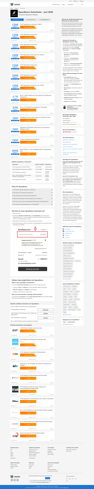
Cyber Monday (51, 454)
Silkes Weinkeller (72, 309)
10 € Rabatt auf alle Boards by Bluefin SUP (33, 339)
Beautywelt (65, 291)
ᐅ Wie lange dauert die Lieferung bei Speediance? (24, 195)
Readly (70, 307)
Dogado (65, 296)
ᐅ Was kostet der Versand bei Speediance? (22, 192)
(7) (31, 19)
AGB (49, 467)
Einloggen (82, 1)
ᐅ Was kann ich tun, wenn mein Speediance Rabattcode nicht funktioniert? (30, 201)
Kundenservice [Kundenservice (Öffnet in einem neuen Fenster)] (67, 233)
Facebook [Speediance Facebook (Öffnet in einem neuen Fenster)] (66, 235)
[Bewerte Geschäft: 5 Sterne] (70, 132)
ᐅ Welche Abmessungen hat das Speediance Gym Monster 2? (27, 198)
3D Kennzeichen (66, 286)
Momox (64, 301)
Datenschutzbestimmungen (43, 482)
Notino (11, 454)
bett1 (72, 291)
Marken (16, 8)
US (67, 478)
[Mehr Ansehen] (82, 319)
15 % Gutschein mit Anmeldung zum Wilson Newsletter (37, 398)
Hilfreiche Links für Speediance (70, 144)
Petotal (64, 307)
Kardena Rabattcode (67, 263)
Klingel (11, 452)
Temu (79, 309)
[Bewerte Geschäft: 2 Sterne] (65, 132)
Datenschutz (50, 464)
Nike (11, 449)
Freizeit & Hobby (71, 322)
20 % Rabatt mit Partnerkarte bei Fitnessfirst (33, 375)
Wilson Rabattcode (67, 268)
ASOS (64, 288)
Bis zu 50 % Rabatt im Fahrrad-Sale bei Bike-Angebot (36, 410)
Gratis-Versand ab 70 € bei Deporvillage (32, 433)
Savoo (11, 8)
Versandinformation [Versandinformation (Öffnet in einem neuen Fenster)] (68, 231)
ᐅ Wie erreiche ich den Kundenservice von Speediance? (25, 204)
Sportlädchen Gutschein (68, 258)
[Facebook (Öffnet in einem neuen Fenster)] (12, 480)
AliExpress (74, 286)
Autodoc (74, 288)
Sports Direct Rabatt (67, 247)
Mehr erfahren (78, 35)
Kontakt (30, 466)
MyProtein (74, 304)
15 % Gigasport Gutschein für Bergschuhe (32, 352)
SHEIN (64, 309)
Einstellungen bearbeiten (53, 471)
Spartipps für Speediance (69, 139)
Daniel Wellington (67, 294)
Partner (12, 467)
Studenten (50, 451)
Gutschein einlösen (14, 466)
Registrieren (75, 1)
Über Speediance (67, 142)
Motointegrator (66, 304)
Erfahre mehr (66, 487)
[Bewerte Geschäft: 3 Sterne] (67, 132)
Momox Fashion (72, 301)
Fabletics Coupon (67, 255)
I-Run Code (77, 260)
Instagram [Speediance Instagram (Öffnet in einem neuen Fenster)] (66, 237)
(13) (17, 19)
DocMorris (75, 294)
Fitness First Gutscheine (68, 245)
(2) (44, 19)
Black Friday (50, 452)
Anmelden (47, 478)
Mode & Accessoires (33, 449)
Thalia (64, 312)
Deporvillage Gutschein (68, 260)
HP (11, 451)
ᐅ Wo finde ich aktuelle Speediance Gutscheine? (23, 189)
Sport (64, 322)
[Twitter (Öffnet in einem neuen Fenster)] (15, 480)
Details (52, 30)
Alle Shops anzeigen (67, 278)
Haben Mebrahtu (73, 105)
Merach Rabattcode (67, 276)
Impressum (50, 466)
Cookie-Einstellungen (52, 469)
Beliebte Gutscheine (52, 449)
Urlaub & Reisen (32, 451)
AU (75, 478)
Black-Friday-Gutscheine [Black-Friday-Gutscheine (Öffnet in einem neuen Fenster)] (71, 449)
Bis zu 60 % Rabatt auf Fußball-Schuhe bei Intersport (36, 421)
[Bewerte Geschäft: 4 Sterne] (68, 132)
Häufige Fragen (13, 464)
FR (72, 478)
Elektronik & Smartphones (34, 452)
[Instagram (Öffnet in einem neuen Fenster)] (17, 480)
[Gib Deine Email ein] (37, 478)
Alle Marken (12, 458)
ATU (69, 288)
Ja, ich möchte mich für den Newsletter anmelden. (40, 480)
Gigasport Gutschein (67, 266)
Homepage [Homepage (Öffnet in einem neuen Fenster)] (66, 229)
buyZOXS (77, 291)
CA (67, 481)
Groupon (65, 299)
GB (69, 478)
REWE (11, 455)
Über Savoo (31, 464)
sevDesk (75, 307)
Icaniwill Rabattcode (67, 250)
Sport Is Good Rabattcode (68, 253)
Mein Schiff (77, 299)
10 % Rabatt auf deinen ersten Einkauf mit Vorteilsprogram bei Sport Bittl (33, 387)
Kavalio (70, 299)
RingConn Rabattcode (68, 273)
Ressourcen (68, 451)
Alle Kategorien (32, 458)
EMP (76, 296)
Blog (70, 1)
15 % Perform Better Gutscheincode (31, 328)
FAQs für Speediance (68, 146)
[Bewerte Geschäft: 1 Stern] (63, 132)
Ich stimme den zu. (40, 482)
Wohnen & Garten (33, 454)
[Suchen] (80, 4)
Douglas (70, 296)
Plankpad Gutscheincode (68, 271)
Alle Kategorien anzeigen (68, 324)
